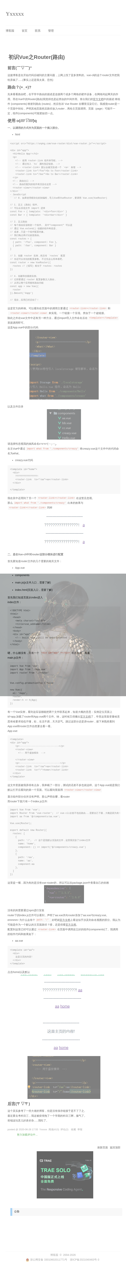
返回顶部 (115, 1147)
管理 (51, 30)
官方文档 (98, 99)
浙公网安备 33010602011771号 (46, 1259)
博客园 (10, 30)
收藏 (73, 1129)
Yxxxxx (15, 14)
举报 (79, 1129)
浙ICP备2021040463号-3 (84, 1259)
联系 (37, 30)
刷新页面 (102, 1147)
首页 (24, 30)
